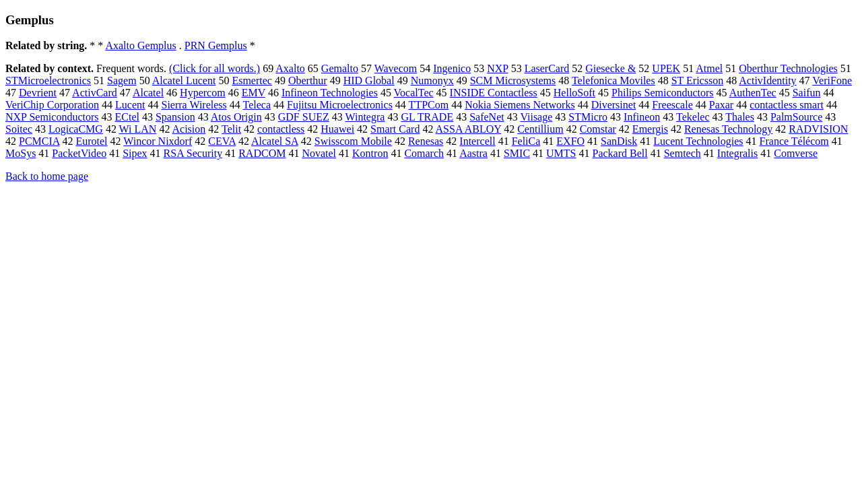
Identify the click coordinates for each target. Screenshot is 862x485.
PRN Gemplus (216, 45)
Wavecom (396, 68)
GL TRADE (427, 117)
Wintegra (365, 117)
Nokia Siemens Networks (520, 104)
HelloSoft (574, 92)
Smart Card (395, 129)
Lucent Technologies (698, 141)
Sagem (122, 80)
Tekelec (693, 117)
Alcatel (148, 92)
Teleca (256, 104)
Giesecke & (610, 68)
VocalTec (414, 92)
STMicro (587, 117)
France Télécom (794, 141)
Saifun (807, 92)
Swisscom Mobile (353, 141)
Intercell (477, 141)
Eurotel (91, 141)
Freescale (672, 104)
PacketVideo (79, 153)
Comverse (796, 153)
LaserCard (547, 68)
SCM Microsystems (513, 80)
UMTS (561, 153)
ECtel (127, 117)
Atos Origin (236, 117)
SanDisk (619, 141)
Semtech (682, 153)
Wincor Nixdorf (157, 141)
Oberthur (307, 80)
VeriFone (832, 80)
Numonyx (432, 80)
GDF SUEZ (303, 117)
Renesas (425, 141)
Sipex (135, 153)
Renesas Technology (728, 129)
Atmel (709, 68)
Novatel (319, 153)
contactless (280, 129)
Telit (231, 129)
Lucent (130, 104)
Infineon (642, 117)
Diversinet (613, 104)
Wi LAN (138, 129)
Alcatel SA (274, 141)
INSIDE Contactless (493, 92)
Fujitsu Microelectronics (340, 104)
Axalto (290, 68)
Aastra (473, 153)
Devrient (38, 92)
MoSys (20, 153)
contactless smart (787, 104)
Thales (739, 117)
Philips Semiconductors (662, 92)
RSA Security (193, 153)
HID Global (369, 80)
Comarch (424, 153)
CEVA (222, 141)
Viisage (536, 117)
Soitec (18, 129)
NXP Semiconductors (52, 117)
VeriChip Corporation (52, 104)
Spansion (175, 117)
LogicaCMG (75, 129)
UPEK (666, 68)
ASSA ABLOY (469, 129)
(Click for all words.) (214, 68)
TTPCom (429, 104)
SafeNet (486, 117)
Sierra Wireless (194, 104)
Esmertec (252, 80)
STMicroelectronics (48, 80)
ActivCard (94, 92)
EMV (253, 92)
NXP (497, 68)
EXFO (570, 141)
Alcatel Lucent (184, 80)
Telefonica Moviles (613, 80)
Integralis (737, 153)
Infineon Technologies (329, 92)
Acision (189, 129)
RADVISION (818, 129)
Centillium (540, 129)
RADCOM (262, 153)
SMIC (517, 153)
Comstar (598, 129)
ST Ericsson (697, 80)
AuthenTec (752, 92)
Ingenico (452, 68)
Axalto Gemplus (140, 45)
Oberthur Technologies (788, 68)
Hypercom (203, 92)
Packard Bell (620, 153)
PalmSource (796, 117)
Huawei (337, 129)
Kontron (370, 153)
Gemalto (339, 68)
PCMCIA (39, 141)
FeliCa (526, 141)
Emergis (650, 129)
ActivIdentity (767, 80)
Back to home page (46, 176)
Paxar (721, 104)
